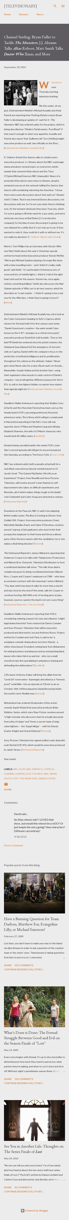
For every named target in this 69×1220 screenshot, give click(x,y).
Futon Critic (57, 454)
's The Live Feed (24, 604)
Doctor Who (34, 773)
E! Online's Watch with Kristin (44, 236)
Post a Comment (13, 845)
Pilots (8, 778)
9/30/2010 (20, 836)
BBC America (35, 769)
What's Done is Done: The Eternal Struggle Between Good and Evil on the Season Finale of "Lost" (32, 1038)
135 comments (23, 1079)
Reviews (23, 14)
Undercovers (47, 778)
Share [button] (8, 789)
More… (40, 14)
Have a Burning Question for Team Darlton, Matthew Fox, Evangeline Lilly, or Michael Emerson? (31, 924)
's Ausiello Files (24, 148)
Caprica (49, 769)
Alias (22, 769)
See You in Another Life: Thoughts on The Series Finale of (34, 1149)
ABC (15, 769)
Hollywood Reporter (15, 501)
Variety (38, 543)
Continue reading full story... (23, 969)
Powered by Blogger (34, 1210)
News (53, 773)
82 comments (23, 1187)
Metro (8, 302)
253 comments (23, 965)
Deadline (39, 435)
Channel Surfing (14, 773)
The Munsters (28, 778)
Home (7, 14)
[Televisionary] (20, 6)
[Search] (55, 6)
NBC (46, 773)
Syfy (15, 778)
